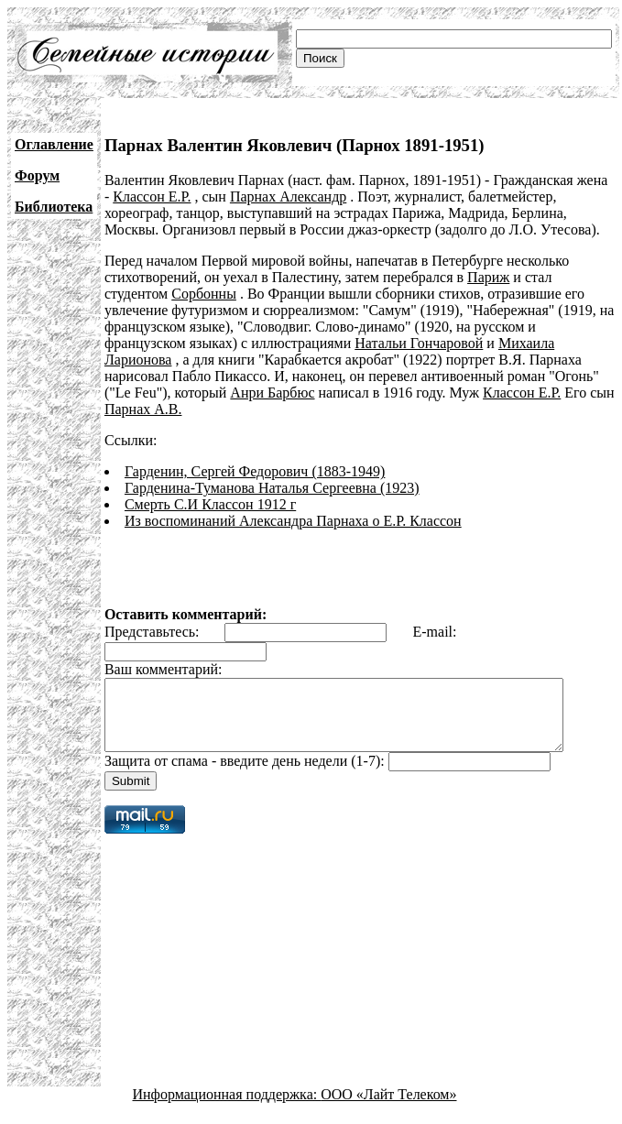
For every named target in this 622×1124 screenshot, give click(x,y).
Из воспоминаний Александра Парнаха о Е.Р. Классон (293, 521)
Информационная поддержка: (227, 1108)
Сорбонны (203, 293)
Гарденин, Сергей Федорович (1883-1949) (255, 471)
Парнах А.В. (143, 409)
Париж (488, 277)
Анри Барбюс (272, 392)
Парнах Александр (280, 196)
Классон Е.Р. (143, 196)
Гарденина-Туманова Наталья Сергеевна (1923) (272, 488)
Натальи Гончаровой (419, 343)
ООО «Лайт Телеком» (388, 1108)
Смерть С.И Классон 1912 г (210, 504)
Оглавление (54, 144)
